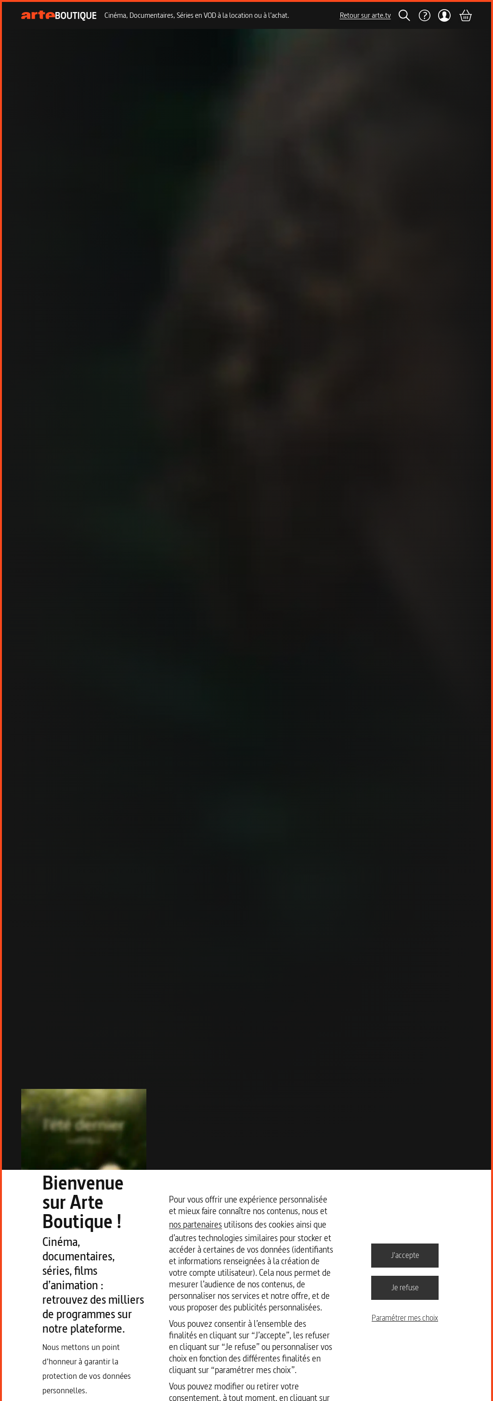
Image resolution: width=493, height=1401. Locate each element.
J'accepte (405, 1255)
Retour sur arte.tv (365, 15)
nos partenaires (195, 1224)
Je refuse (405, 1287)
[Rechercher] (404, 15)
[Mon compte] (444, 15)
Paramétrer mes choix (405, 1317)
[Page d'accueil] (59, 15)
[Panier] (465, 15)
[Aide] (424, 15)
